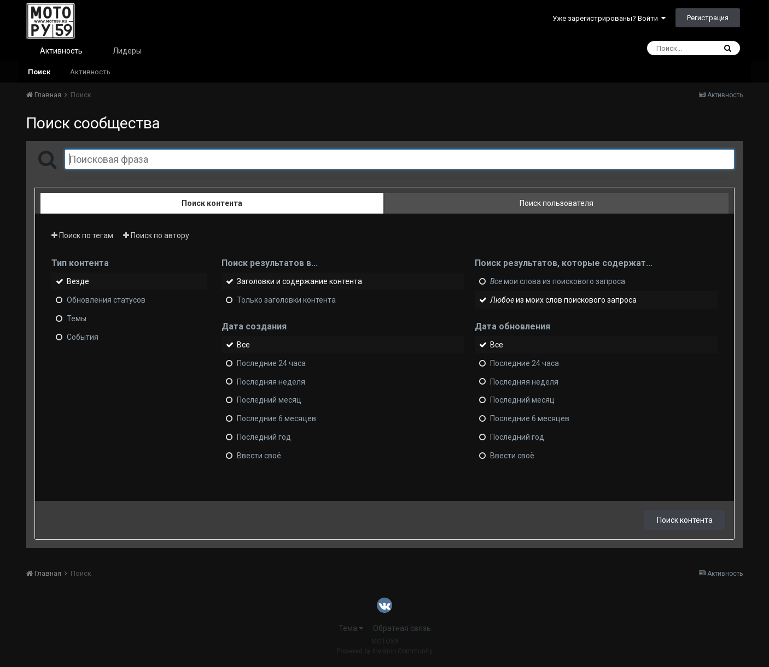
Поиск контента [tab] (212, 203)
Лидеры (127, 50)
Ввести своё (259, 455)
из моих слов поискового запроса (563, 300)
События (82, 337)
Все (243, 344)
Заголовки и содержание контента (299, 281)
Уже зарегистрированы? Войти (609, 18)
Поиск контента (685, 520)
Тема (351, 628)
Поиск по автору (156, 235)
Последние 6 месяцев (276, 418)
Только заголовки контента (286, 300)
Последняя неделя (271, 381)
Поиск (39, 72)
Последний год (264, 437)
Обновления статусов (106, 300)
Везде (78, 281)
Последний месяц (269, 400)
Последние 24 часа (271, 363)
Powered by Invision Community (384, 651)
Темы (76, 318)
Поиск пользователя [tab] (556, 203)
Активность (61, 50)
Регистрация (708, 18)
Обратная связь (402, 628)
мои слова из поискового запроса (557, 281)
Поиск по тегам (82, 235)
